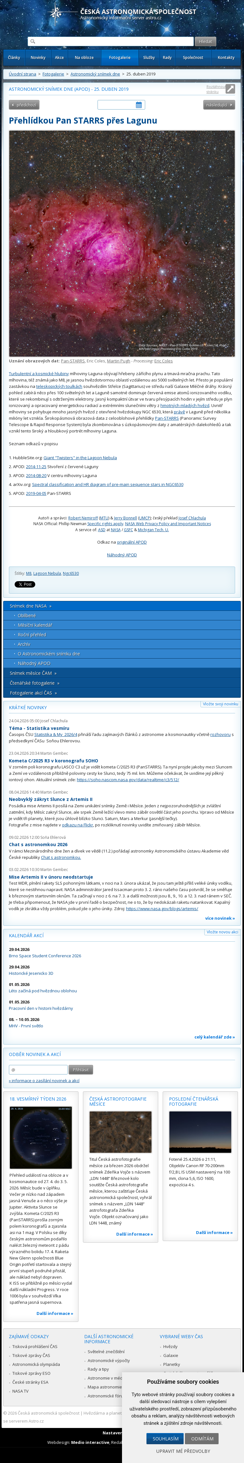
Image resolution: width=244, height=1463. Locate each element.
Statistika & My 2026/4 (55, 734)
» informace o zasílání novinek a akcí (44, 1080)
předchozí (26, 105)
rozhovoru (220, 734)
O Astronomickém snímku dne (49, 654)
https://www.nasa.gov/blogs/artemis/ (162, 908)
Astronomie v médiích (108, 1378)
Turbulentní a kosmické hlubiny (39, 373)
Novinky (38, 57)
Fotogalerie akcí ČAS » (33, 693)
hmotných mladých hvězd (184, 405)
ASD (101, 529)
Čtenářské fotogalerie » (34, 683)
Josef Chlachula (192, 518)
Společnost (193, 57)
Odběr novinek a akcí (35, 1054)
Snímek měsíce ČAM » (33, 673)
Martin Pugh (118, 361)
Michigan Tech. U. (153, 529)
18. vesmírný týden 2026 (38, 1099)
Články (14, 57)
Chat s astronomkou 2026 (38, 844)
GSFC (128, 529)
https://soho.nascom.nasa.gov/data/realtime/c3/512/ (128, 779)
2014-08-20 (36, 475)
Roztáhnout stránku (216, 89)
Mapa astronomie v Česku (113, 1387)
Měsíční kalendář (35, 625)
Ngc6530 (71, 573)
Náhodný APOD (122, 555)
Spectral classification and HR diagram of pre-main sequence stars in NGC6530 (107, 484)
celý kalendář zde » (214, 1037)
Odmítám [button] (202, 1439)
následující (217, 105)
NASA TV (20, 1391)
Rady (167, 57)
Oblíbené (27, 615)
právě (179, 412)
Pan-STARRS (73, 361)
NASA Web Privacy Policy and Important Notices (168, 523)
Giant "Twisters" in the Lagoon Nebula (80, 457)
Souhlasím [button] (166, 1439)
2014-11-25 (36, 466)
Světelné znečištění (106, 1351)
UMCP (144, 518)
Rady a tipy (98, 1369)
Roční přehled (32, 635)
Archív (24, 644)
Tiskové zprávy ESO (31, 1373)
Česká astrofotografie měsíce (117, 1101)
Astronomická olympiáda (36, 1364)
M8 (28, 573)
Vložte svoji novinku (220, 704)
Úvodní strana (22, 74)
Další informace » (55, 1313)
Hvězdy (170, 1346)
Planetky (171, 1364)
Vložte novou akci (222, 932)
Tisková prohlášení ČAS (35, 1346)
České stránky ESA (30, 1382)
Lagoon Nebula (47, 573)
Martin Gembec (54, 753)
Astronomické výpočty (109, 1360)
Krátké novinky (28, 707)
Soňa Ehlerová (53, 837)
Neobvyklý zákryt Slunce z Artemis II (50, 799)
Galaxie (170, 1355)
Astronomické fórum (107, 1396)
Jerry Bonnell (125, 518)
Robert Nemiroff (83, 518)
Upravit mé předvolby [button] (183, 1451)
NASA (116, 529)
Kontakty (226, 57)
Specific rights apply (105, 523)
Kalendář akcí (26, 935)
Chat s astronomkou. (61, 857)
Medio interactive (90, 1442)
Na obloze (84, 57)
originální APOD (132, 542)
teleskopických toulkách (59, 386)
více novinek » (220, 918)
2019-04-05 (36, 493)
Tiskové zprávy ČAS (31, 1355)
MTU (104, 518)
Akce (59, 57)
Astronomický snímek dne (95, 74)
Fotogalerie (120, 57)
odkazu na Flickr (77, 825)
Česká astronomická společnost (48, 1413)
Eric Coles (163, 361)
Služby (149, 57)
